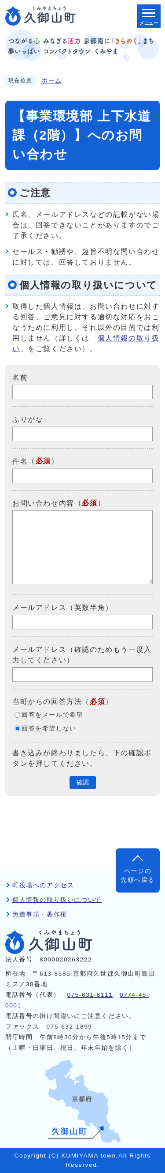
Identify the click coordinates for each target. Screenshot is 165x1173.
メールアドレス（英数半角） (62, 607)
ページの (137, 876)
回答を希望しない (49, 728)
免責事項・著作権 (39, 914)
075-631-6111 (90, 994)
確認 (83, 782)
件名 (20, 461)
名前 (20, 377)
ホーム (51, 80)
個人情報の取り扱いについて (57, 900)
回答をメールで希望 (52, 714)
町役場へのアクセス (43, 885)
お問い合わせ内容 (43, 503)
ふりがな (27, 419)
